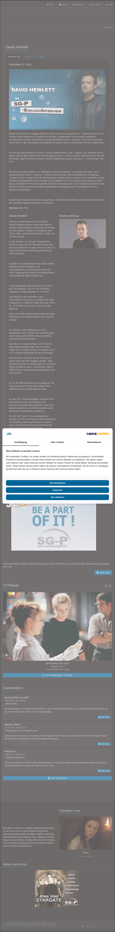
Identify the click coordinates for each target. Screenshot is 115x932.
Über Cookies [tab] (57, 442)
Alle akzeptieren (58, 483)
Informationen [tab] (94, 442)
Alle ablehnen (57, 497)
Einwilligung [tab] (21, 442)
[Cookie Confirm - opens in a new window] (98, 433)
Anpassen (58, 490)
